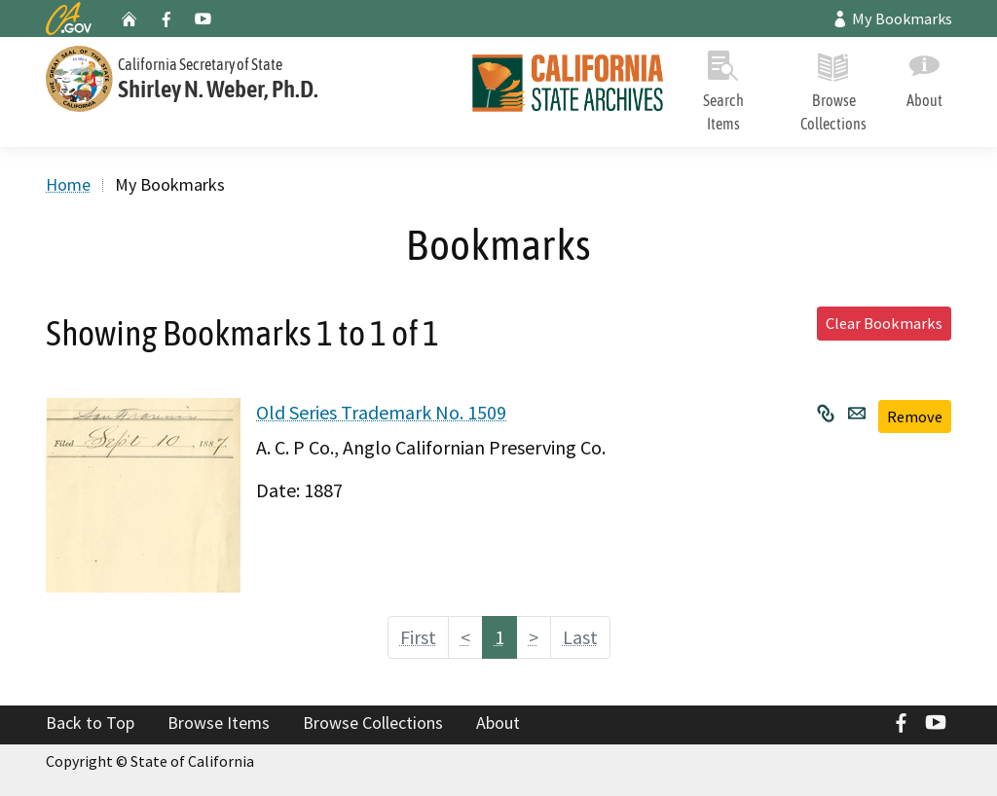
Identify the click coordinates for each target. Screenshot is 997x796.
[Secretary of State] (246, 77)
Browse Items (218, 722)
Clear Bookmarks (884, 323)
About (924, 75)
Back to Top (90, 722)
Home (68, 184)
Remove (914, 416)
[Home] (561, 85)
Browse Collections (834, 87)
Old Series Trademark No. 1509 (381, 412)
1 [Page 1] (499, 637)
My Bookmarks (891, 18)
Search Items (723, 87)
